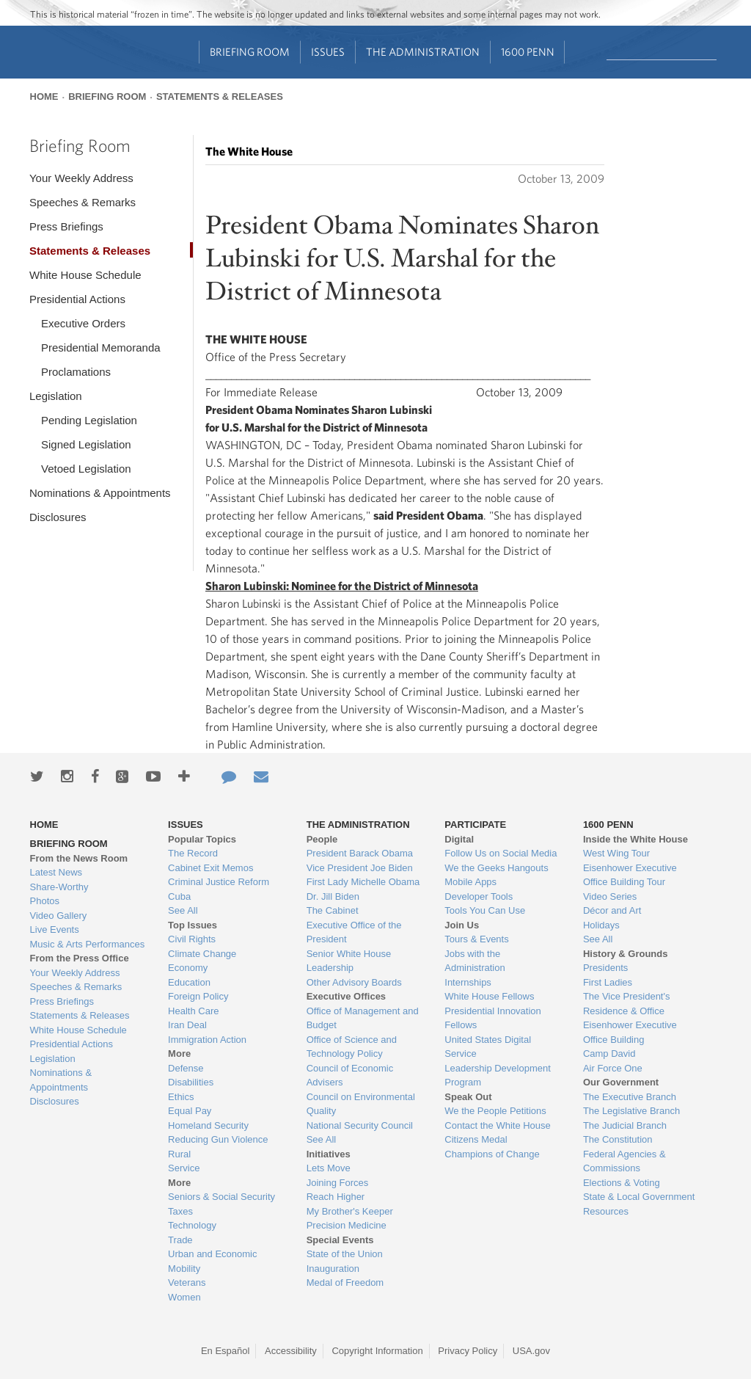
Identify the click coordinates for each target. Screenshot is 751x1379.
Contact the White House (497, 1125)
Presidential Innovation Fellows (492, 1018)
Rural (179, 1154)
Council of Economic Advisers (350, 1075)
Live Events (54, 929)
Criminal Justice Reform (218, 881)
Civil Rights (192, 939)
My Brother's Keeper (350, 1211)
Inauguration (333, 1268)
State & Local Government (639, 1196)
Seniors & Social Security (221, 1196)
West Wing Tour (616, 853)
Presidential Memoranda (101, 347)
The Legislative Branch (631, 1110)
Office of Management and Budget (363, 1018)
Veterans (186, 1282)
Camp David (609, 1053)
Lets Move (329, 1168)
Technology (192, 1225)
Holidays (601, 925)
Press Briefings (66, 226)
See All (182, 910)
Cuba (179, 896)
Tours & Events (476, 939)
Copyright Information (376, 1350)
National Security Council (360, 1125)
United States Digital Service (487, 1047)
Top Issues (192, 925)
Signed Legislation (86, 444)
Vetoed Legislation (86, 468)
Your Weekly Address (81, 178)
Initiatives (329, 1154)
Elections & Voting (621, 1182)
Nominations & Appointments (100, 493)
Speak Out (467, 1096)
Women (184, 1297)
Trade (180, 1239)
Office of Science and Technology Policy (352, 1047)
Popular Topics (202, 839)
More (179, 1053)
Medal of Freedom (345, 1282)
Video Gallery (58, 915)
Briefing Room (250, 52)
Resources (606, 1211)
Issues (328, 52)
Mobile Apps (470, 881)
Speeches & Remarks (82, 202)
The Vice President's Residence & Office (626, 1003)
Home (44, 96)
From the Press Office (79, 958)
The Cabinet (333, 910)
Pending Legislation (89, 420)
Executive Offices (346, 996)
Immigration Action (207, 1039)
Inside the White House (635, 839)
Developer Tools (478, 896)
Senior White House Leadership (349, 961)
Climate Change (202, 953)
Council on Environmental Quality (361, 1104)
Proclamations (76, 371)
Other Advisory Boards (354, 982)
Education (189, 982)
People (322, 839)
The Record (193, 853)
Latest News (56, 872)
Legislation (55, 396)
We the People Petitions (495, 1110)
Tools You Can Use (484, 910)
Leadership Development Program (497, 1075)
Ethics (181, 1096)
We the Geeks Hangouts (496, 867)
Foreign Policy (198, 996)
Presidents (605, 967)
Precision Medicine (347, 1225)
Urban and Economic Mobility (212, 1261)
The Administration (423, 52)
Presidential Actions (77, 299)
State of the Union (345, 1253)
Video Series (610, 896)
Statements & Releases (219, 96)
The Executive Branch (629, 1096)
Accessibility (291, 1350)
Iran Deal (187, 1024)
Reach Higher (336, 1196)
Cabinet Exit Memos (210, 867)
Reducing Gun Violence (218, 1139)
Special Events (340, 1239)
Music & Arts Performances (87, 944)
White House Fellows (489, 996)
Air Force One (612, 1068)
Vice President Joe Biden (360, 867)
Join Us (461, 925)
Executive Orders (83, 323)
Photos (44, 900)
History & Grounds (625, 953)
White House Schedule (85, 275)
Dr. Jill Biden (333, 896)
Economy (188, 967)
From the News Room (79, 858)
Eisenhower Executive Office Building (630, 1032)
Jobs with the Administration (474, 961)
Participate (475, 824)
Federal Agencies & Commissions (624, 1161)
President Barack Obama (360, 853)
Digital (459, 839)
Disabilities (190, 1082)
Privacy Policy (467, 1350)
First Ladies (607, 982)
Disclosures (58, 517)
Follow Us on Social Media (500, 853)
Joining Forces (338, 1182)
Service (183, 1168)
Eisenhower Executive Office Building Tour (630, 875)
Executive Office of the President (354, 932)
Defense (185, 1068)
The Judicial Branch (625, 1125)
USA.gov (531, 1350)
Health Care (193, 1010)
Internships (467, 982)
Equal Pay (189, 1110)
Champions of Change (491, 1154)
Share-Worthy (59, 886)
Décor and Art (612, 910)
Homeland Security (208, 1125)
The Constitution (618, 1139)
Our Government (621, 1082)
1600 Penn (527, 52)
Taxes (180, 1211)
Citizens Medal (475, 1139)
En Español (225, 1350)
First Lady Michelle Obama (363, 881)
